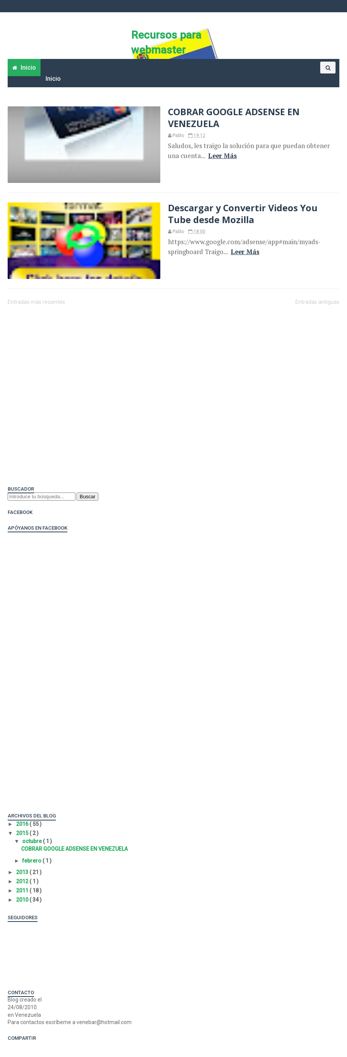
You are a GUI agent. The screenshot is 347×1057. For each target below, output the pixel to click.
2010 (22, 900)
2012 (22, 881)
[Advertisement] (147, 331)
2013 (22, 872)
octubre (32, 841)
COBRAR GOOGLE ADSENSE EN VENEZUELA (234, 117)
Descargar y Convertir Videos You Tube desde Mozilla (243, 213)
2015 (22, 833)
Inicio (53, 78)
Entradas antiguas (317, 302)
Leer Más (222, 156)
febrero (32, 861)
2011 (22, 890)
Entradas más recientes (36, 302)
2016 (22, 824)
